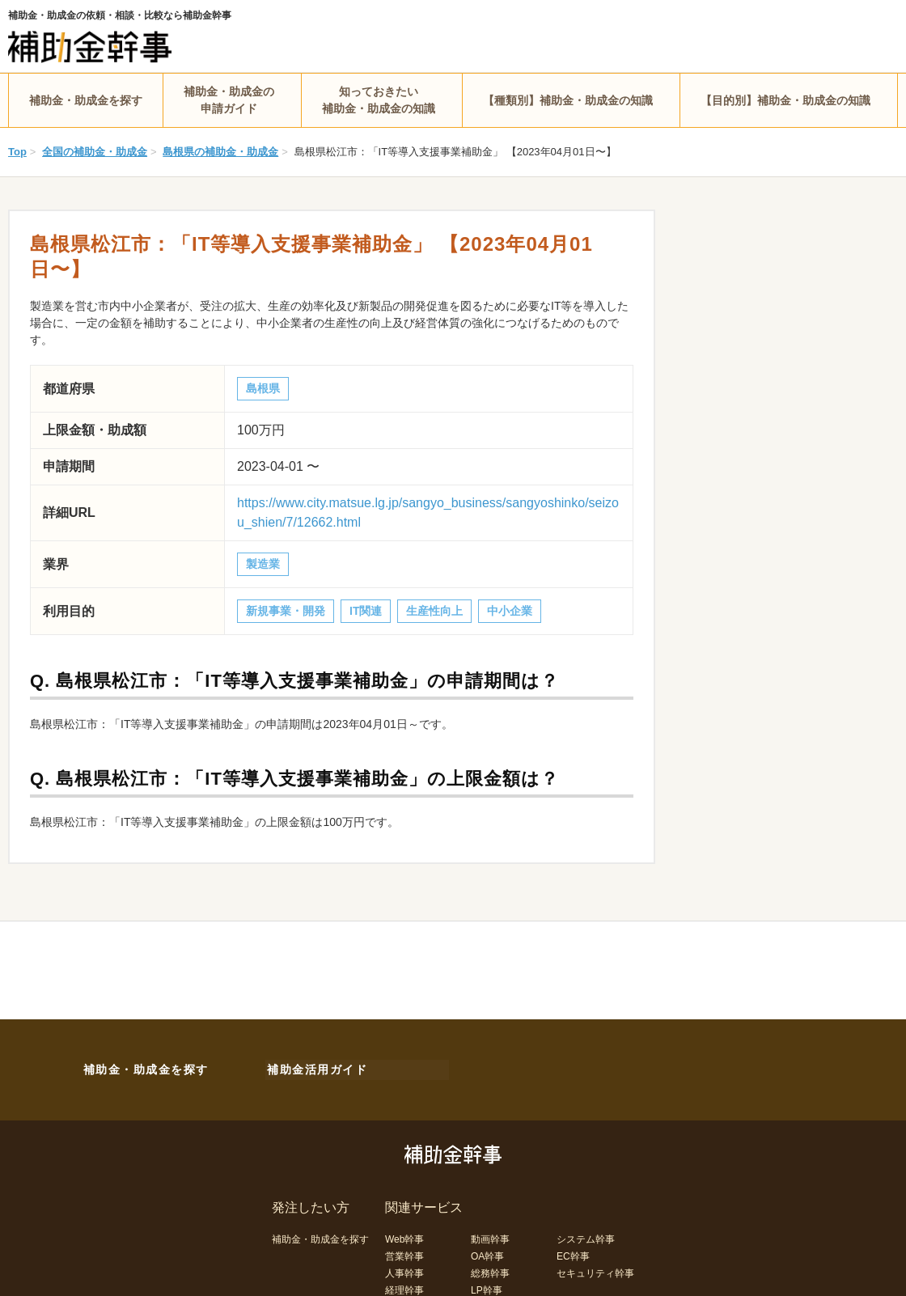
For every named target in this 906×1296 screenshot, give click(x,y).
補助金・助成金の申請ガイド (229, 100)
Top (17, 152)
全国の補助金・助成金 (94, 152)
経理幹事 (404, 1287)
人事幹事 (404, 1270)
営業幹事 (404, 1253)
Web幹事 (404, 1236)
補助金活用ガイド (315, 1067)
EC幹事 (573, 1253)
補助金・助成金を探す (85, 100)
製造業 (263, 563)
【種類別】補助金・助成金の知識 (568, 100)
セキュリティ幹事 (595, 1270)
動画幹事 (490, 1236)
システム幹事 (586, 1236)
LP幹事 (486, 1287)
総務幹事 (490, 1270)
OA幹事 (487, 1253)
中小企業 (509, 610)
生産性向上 (434, 610)
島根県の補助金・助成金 (220, 152)
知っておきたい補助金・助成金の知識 (378, 100)
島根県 (263, 388)
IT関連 (365, 610)
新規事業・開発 (285, 610)
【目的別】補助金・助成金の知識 (785, 100)
